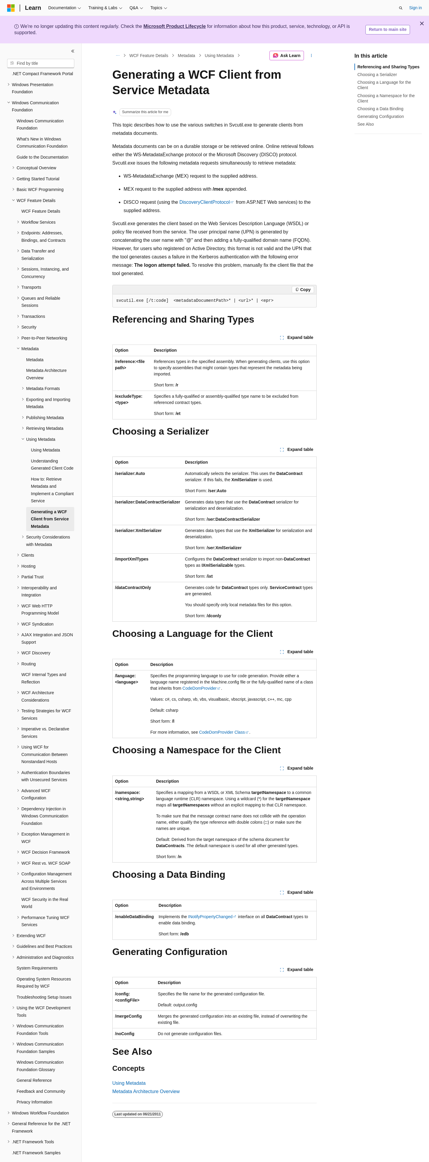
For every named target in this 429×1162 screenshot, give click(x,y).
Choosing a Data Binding (380, 108)
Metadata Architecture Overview (146, 1091)
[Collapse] (73, 51)
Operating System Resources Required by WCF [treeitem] (44, 966)
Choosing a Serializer (377, 74)
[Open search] (401, 8)
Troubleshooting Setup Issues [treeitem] (44, 980)
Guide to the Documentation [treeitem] (42, 140)
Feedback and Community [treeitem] (41, 1075)
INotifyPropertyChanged (210, 916)
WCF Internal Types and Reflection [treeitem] (43, 662)
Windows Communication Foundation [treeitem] (40, 108)
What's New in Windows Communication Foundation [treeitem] (42, 126)
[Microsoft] (11, 8)
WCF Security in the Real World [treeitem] (44, 887)
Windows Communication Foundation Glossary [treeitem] (40, 1049)
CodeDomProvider (199, 688)
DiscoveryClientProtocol (204, 202)
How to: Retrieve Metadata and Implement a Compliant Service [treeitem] (52, 473)
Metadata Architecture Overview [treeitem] (46, 358)
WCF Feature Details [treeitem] (40, 194)
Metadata (186, 55)
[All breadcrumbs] (117, 55)
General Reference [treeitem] (34, 1064)
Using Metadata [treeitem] (45, 433)
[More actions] (311, 55)
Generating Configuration (380, 116)
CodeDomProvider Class (222, 732)
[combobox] (40, 63)
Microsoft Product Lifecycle (174, 26)
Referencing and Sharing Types (388, 66)
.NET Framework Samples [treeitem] (36, 1136)
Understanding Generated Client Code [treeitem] (52, 448)
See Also (365, 124)
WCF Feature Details (149, 55)
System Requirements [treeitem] (37, 951)
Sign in (415, 7)
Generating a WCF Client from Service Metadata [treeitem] (50, 502)
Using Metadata (219, 55)
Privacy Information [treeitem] (34, 1085)
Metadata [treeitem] (34, 343)
